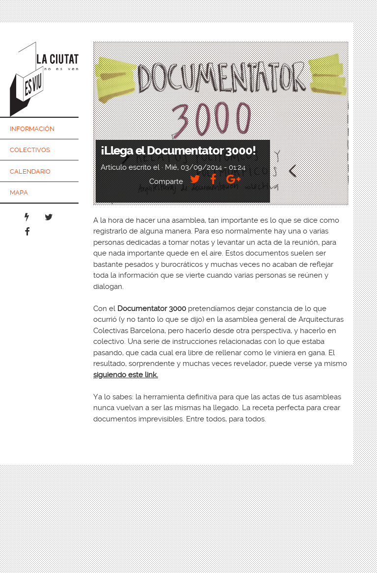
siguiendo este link (125, 374)
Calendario (30, 171)
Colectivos (30, 150)
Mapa (19, 192)
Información (32, 128)
